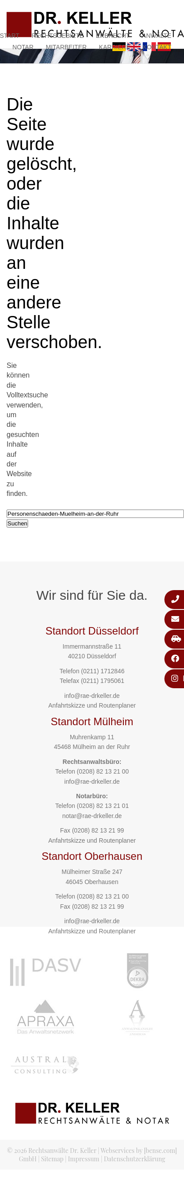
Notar (22, 47)
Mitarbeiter (66, 47)
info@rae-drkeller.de (91, 695)
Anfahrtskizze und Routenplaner (92, 705)
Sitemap (52, 1159)
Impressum (83, 1159)
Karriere (114, 47)
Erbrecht (113, 35)
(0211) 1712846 (103, 671)
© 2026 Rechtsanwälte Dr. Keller (51, 1150)
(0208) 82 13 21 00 (103, 771)
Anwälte (156, 35)
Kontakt (157, 47)
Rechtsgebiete (57, 35)
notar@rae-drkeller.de (92, 815)
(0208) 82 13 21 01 (103, 805)
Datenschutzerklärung (134, 1159)
